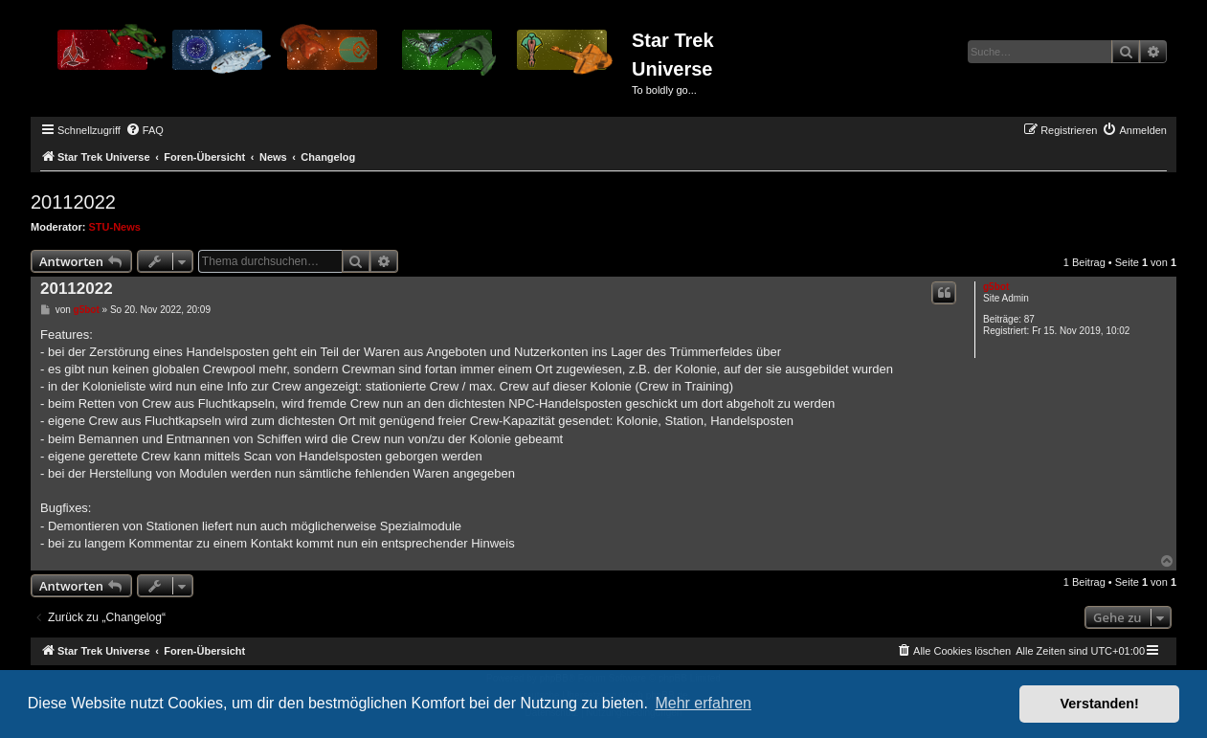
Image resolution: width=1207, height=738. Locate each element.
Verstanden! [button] (1100, 703)
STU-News (115, 227)
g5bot (996, 286)
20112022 (73, 201)
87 (1029, 319)
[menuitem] (144, 130)
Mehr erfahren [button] (703, 703)
